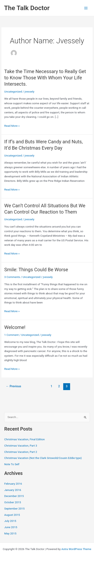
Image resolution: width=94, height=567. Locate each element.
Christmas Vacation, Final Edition (24, 439)
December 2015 (14, 496)
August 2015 (12, 514)
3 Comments (12, 277)
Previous (13, 386)
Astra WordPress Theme (76, 549)
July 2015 (10, 520)
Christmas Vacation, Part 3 (20, 445)
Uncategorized (13, 91)
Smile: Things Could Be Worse (36, 269)
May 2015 (10, 533)
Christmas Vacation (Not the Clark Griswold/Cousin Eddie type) (43, 458)
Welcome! (14, 327)
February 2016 (13, 483)
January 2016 (12, 489)
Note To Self (11, 464)
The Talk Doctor (27, 8)
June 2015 (10, 527)
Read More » (12, 125)
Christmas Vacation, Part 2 (20, 451)
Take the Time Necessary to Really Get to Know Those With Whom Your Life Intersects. (45, 78)
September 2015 (14, 508)
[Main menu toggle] (86, 8)
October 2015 (12, 502)
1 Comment (11, 334)
